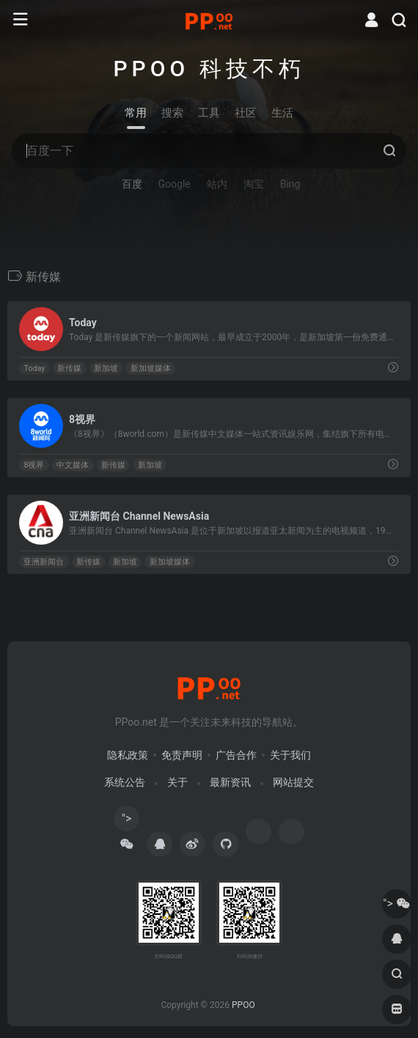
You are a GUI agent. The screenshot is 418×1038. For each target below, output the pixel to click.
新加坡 (106, 368)
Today (34, 368)
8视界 (33, 465)
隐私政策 (127, 755)
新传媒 (69, 368)
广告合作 (236, 755)
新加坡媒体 (151, 368)
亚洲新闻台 (43, 562)
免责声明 (181, 755)
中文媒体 (72, 465)
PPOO (243, 1005)
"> (127, 821)
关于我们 (290, 755)
